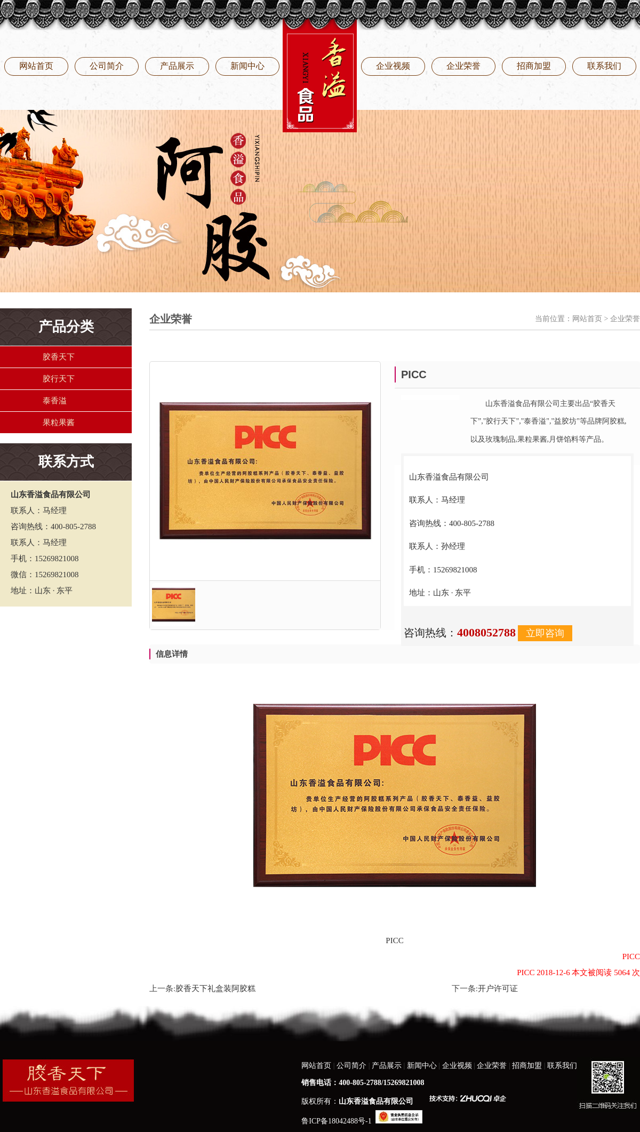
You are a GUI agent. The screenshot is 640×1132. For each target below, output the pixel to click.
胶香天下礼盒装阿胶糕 (215, 988)
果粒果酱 (59, 422)
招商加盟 (534, 65)
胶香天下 (59, 357)
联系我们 (604, 65)
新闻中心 (247, 65)
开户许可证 (498, 988)
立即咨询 (545, 633)
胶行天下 (59, 378)
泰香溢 (55, 400)
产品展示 (177, 65)
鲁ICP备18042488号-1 (336, 1121)
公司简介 (107, 65)
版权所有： (357, 1101)
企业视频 (393, 65)
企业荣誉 (463, 65)
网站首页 (36, 65)
